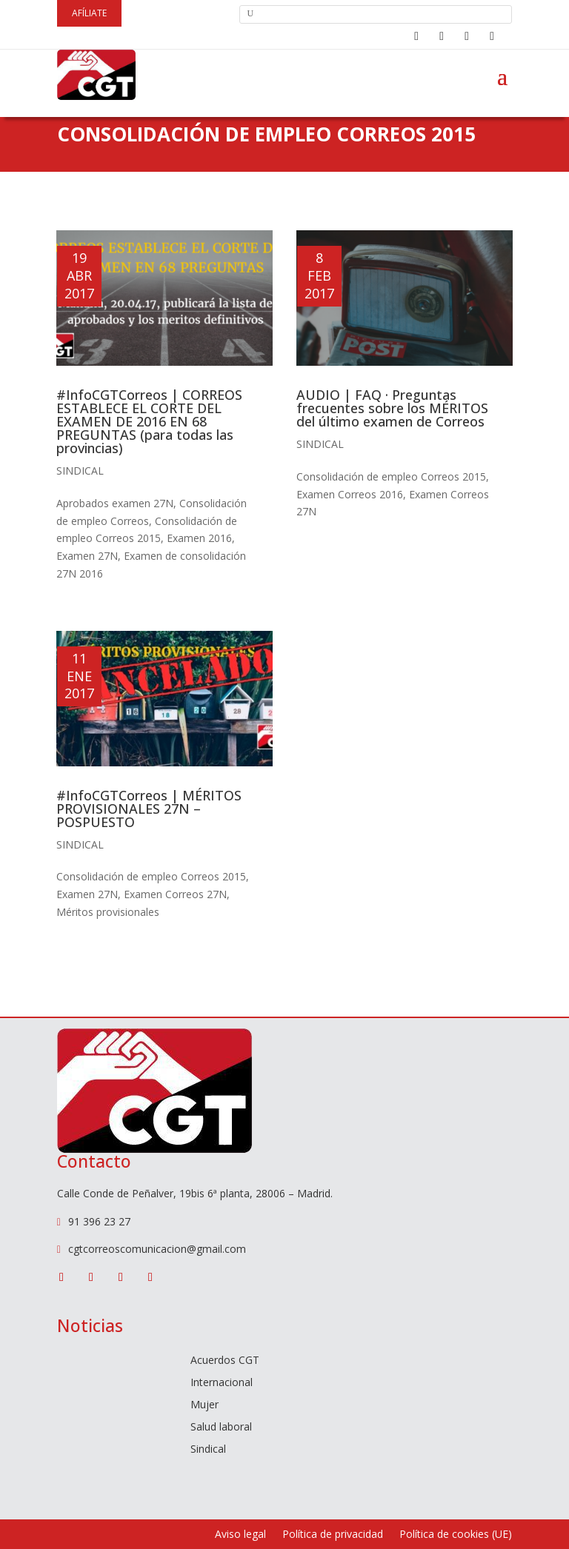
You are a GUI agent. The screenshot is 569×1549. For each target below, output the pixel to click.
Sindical (80, 471)
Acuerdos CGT (224, 1361)
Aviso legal (240, 1535)
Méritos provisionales (107, 912)
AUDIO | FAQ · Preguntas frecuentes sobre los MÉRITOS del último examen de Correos (392, 408)
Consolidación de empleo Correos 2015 (151, 876)
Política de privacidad (332, 1535)
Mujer (204, 1405)
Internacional (221, 1383)
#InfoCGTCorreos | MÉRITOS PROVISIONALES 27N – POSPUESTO (149, 808)
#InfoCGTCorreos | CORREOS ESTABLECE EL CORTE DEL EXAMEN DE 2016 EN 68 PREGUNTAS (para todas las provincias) (149, 421)
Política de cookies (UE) (455, 1535)
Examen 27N (87, 556)
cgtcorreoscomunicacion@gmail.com (157, 1249)
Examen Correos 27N (175, 894)
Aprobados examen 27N (114, 503)
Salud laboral (221, 1427)
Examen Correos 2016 (349, 494)
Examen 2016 (199, 538)
